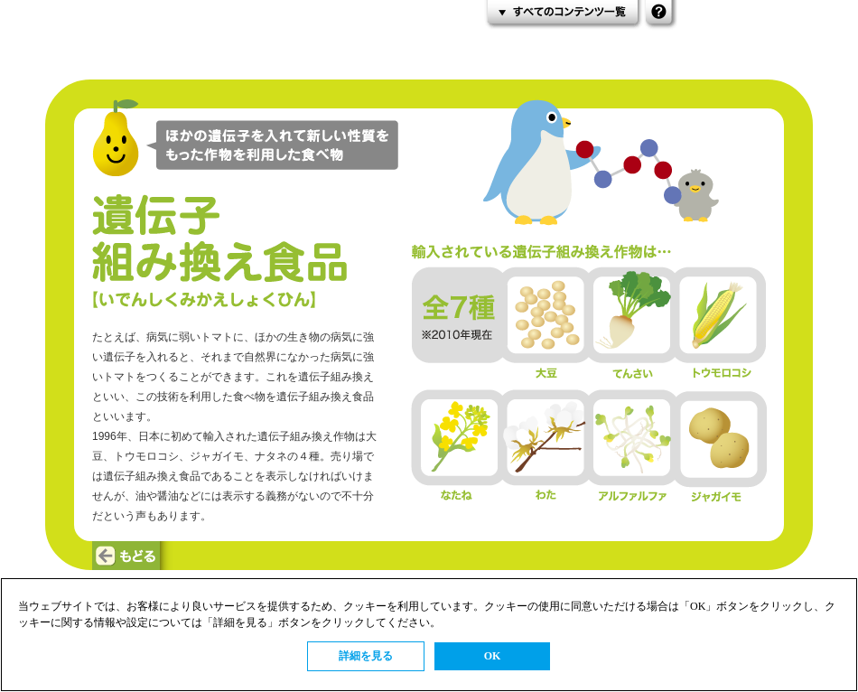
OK (492, 656)
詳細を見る (366, 656)
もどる (134, 555)
